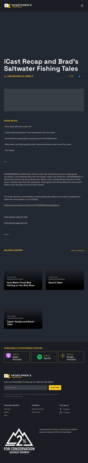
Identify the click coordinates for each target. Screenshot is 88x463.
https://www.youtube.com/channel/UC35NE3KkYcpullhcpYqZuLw (31, 205)
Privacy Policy (29, 394)
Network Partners (38, 409)
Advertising (36, 412)
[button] (82, 5)
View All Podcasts (77, 250)
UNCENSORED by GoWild (20, 76)
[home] (18, 6)
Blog (5, 415)
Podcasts (7, 409)
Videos (6, 412)
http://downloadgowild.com (15, 223)
